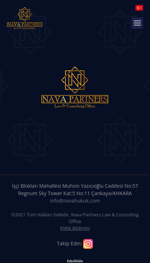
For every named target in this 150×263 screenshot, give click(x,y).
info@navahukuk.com (75, 200)
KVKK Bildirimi (75, 228)
